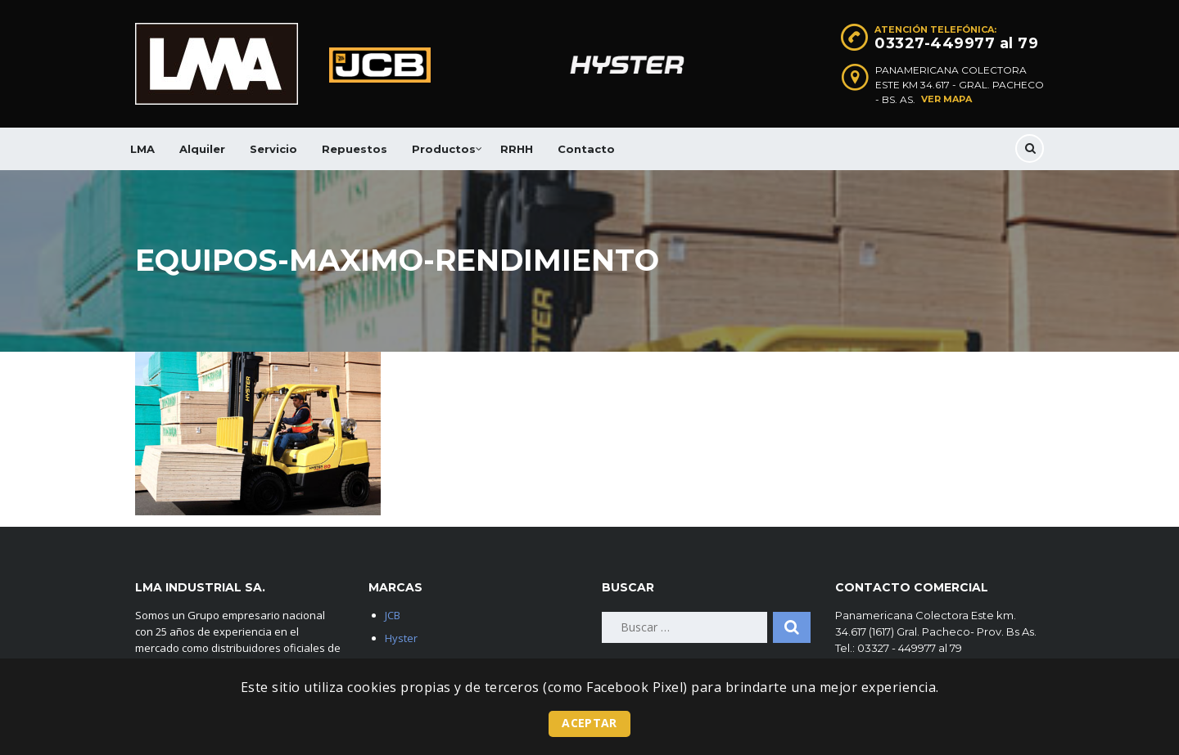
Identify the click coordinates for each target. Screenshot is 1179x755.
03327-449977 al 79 (956, 43)
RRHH (516, 148)
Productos (444, 148)
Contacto (586, 148)
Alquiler (202, 148)
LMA (142, 148)
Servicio (273, 148)
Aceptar (589, 722)
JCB (392, 615)
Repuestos (354, 148)
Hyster (401, 638)
